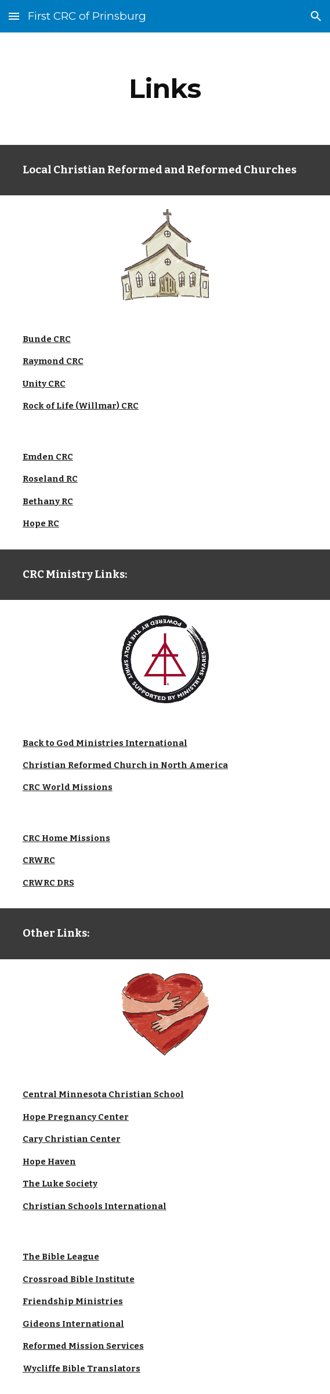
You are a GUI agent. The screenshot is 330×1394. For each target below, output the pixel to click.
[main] (165, 89)
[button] (14, 16)
